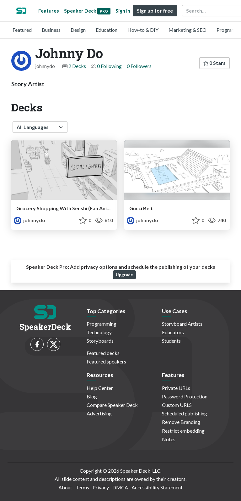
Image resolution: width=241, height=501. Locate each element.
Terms (82, 487)
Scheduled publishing (184, 413)
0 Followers (139, 66)
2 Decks (77, 66)
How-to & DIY (142, 30)
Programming (101, 324)
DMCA (120, 487)
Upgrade (124, 274)
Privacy (101, 487)
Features (48, 11)
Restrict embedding (183, 431)
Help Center (100, 388)
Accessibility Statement (157, 487)
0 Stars (214, 63)
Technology (99, 332)
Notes (168, 439)
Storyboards (100, 341)
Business (51, 30)
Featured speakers (106, 361)
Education (106, 30)
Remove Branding (181, 422)
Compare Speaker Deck (112, 405)
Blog (92, 396)
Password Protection (184, 396)
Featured (22, 30)
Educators (173, 332)
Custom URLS (177, 405)
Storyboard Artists (182, 324)
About (65, 487)
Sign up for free (155, 11)
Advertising (99, 413)
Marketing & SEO (187, 30)
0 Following (109, 66)
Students (171, 341)
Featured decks (103, 353)
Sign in (122, 11)
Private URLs (176, 388)
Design (78, 30)
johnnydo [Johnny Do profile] (29, 220)
